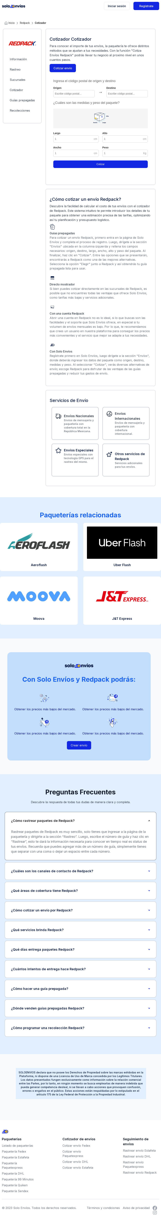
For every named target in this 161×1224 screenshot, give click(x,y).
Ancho (57, 147)
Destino (111, 88)
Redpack (25, 22)
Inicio (10, 23)
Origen (57, 88)
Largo (56, 133)
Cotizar (100, 164)
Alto (104, 133)
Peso (105, 147)
